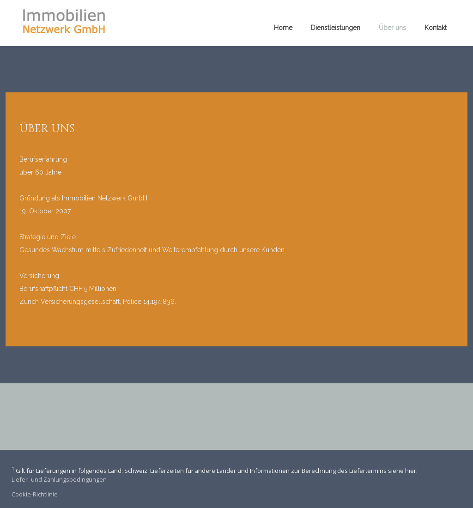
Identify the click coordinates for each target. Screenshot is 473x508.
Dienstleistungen (335, 27)
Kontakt (435, 27)
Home (283, 27)
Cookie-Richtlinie (35, 494)
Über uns (392, 27)
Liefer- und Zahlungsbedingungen (59, 479)
